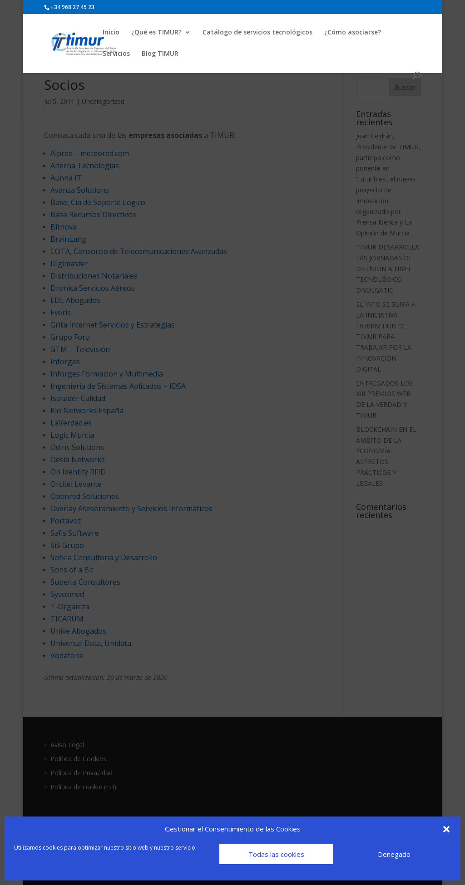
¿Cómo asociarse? (352, 32)
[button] (446, 829)
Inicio (111, 32)
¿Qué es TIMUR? (156, 32)
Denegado (394, 854)
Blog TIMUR (160, 54)
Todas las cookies (276, 854)
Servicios (116, 54)
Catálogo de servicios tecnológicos (257, 32)
